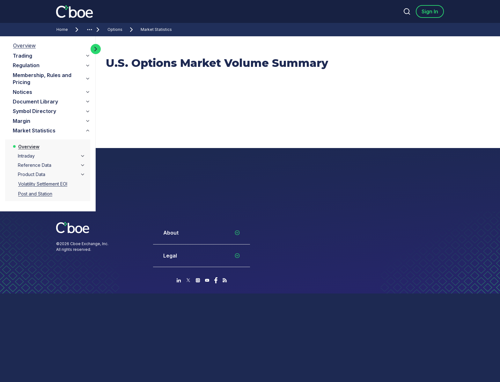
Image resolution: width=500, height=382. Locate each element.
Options (121, 29)
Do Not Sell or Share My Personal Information (297, 368)
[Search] (407, 11)
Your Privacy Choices (272, 357)
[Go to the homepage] (75, 11)
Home (68, 29)
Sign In (430, 11)
